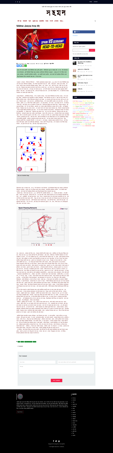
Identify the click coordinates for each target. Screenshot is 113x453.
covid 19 (92, 120)
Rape (74, 104)
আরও (61, 21)
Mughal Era (81, 112)
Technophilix (62, 444)
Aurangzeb (75, 127)
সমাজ (46, 21)
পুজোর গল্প (35, 21)
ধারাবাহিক (41, 21)
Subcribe (92, 50)
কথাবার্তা (25, 21)
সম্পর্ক (51, 21)
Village (77, 112)
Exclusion (80, 101)
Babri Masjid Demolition (79, 113)
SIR (94, 122)
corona (74, 112)
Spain (19, 341)
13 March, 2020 (81, 71)
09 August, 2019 (81, 79)
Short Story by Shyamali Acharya (82, 102)
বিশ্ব (72, 433)
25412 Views (89, 79)
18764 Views (89, 91)
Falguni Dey (78, 106)
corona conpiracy (76, 124)
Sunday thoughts (76, 110)
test (88, 115)
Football (85, 106)
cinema (91, 112)
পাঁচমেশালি (73, 425)
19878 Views (89, 85)
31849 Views (89, 71)
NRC (87, 113)
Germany (22, 341)
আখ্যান (73, 423)
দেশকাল (56, 21)
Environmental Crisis (77, 126)
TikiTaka (34, 341)
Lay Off (88, 119)
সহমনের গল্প (74, 421)
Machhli (87, 112)
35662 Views (88, 65)
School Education (77, 122)
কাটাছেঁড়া (73, 417)
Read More (20, 412)
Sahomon (62, 446)
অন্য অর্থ (73, 414)
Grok (86, 108)
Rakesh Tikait (86, 120)
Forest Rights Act (84, 110)
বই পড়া (19, 21)
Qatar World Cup (89, 103)
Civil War (75, 101)
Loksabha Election (79, 120)
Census (83, 126)
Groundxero (75, 35)
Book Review (79, 115)
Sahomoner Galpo (78, 117)
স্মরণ (30, 21)
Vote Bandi (88, 124)
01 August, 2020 (81, 85)
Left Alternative (81, 108)
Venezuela (82, 124)
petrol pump (82, 104)
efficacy (91, 108)
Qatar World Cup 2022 (28, 341)
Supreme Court (88, 117)
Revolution (77, 104)
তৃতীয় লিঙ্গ (73, 431)
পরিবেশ (73, 419)
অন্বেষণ (73, 435)
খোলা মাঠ (73, 429)
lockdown (91, 110)
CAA (76, 108)
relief (84, 122)
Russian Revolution (80, 119)
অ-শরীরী (73, 427)
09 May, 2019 (81, 65)
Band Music (87, 104)
